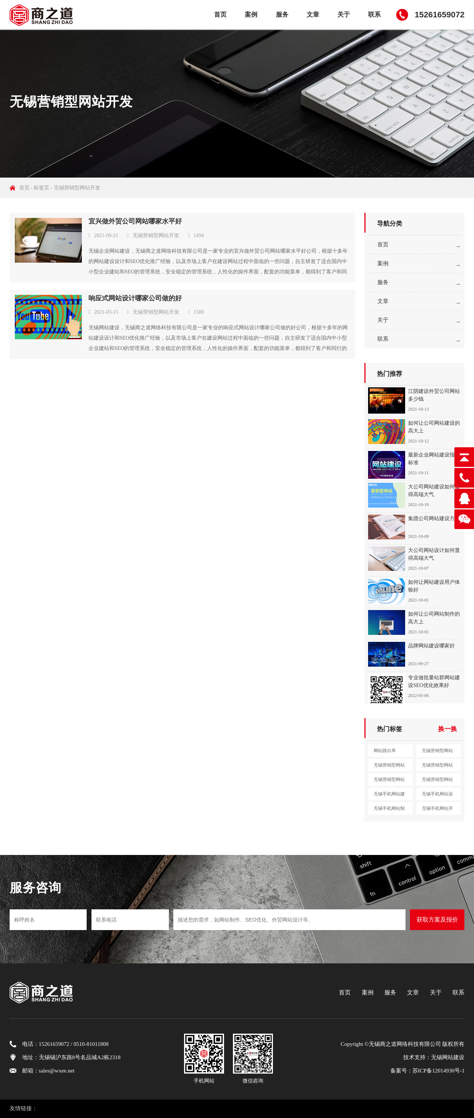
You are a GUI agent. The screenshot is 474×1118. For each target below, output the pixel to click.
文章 (313, 14)
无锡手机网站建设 (389, 795)
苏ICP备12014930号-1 (439, 1071)
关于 (343, 14)
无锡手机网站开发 (437, 810)
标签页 (41, 188)
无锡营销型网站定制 (437, 781)
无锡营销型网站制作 (437, 766)
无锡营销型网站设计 (389, 766)
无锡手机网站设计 (437, 795)
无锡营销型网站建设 (437, 752)
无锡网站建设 (447, 1057)
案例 (251, 14)
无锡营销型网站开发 (156, 235)
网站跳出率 (385, 750)
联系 (374, 14)
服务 (282, 14)
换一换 (447, 729)
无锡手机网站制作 (389, 810)
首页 (220, 14)
